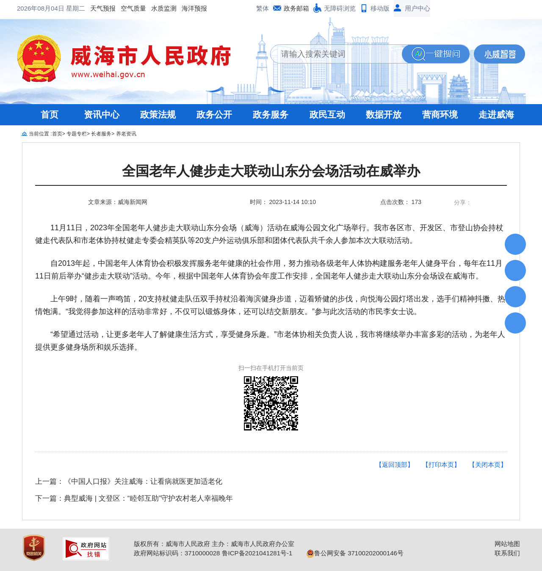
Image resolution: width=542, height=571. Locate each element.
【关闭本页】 (488, 464)
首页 (49, 114)
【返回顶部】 (395, 464)
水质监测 (95, 8)
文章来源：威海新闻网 (117, 202)
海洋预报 (126, 8)
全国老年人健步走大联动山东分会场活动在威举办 (271, 171)
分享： (463, 202)
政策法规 (158, 114)
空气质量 (65, 8)
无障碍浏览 (340, 8)
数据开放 (383, 114)
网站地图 (507, 543)
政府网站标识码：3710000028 (177, 553)
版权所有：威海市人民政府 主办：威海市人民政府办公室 (214, 543)
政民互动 (327, 114)
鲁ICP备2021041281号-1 (257, 553)
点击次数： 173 (400, 202)
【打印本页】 (441, 464)
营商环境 (440, 114)
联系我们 (507, 553)
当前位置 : (40, 134)
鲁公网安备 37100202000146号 (355, 553)
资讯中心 (101, 114)
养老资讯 (126, 134)
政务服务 (270, 114)
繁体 (262, 8)
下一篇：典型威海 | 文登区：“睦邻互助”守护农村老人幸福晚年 (134, 498)
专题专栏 (76, 134)
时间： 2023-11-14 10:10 (283, 202)
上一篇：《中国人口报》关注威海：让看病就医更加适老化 (128, 481)
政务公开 (214, 114)
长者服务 (101, 134)
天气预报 (34, 8)
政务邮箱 (296, 8)
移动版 (380, 8)
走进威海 (496, 114)
